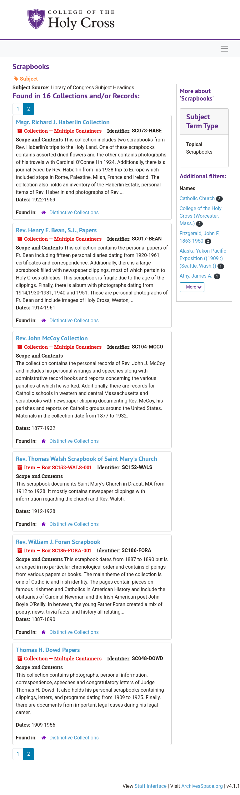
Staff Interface (151, 786)
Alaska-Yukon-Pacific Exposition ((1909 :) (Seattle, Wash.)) (203, 258)
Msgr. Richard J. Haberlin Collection (63, 122)
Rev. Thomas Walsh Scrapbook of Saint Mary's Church (86, 459)
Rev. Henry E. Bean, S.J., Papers (56, 230)
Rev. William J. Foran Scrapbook (58, 542)
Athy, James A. (197, 276)
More (194, 286)
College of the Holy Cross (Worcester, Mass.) (201, 215)
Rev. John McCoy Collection (52, 338)
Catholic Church (198, 198)
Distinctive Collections (74, 212)
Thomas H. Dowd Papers (48, 650)
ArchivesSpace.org (202, 786)
